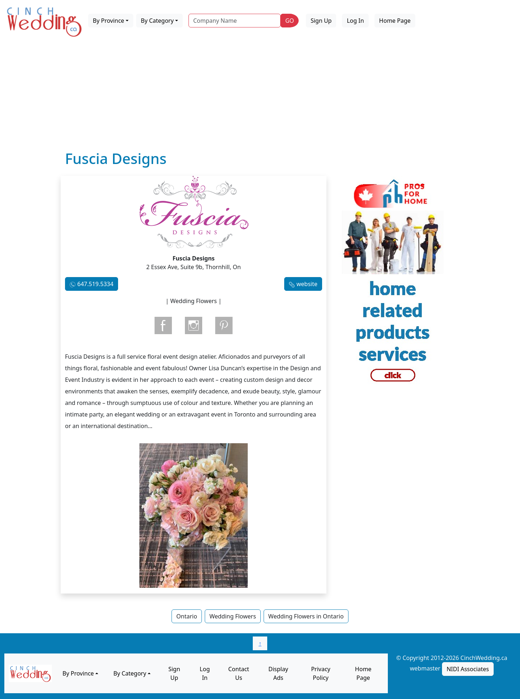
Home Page (395, 21)
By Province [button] (108, 21)
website (306, 284)
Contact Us (238, 673)
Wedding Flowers (232, 616)
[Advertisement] (260, 95)
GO (289, 21)
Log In (355, 21)
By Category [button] (157, 21)
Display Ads (278, 673)
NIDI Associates (468, 669)
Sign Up (321, 21)
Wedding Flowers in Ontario (306, 616)
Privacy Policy (320, 673)
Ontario (186, 616)
